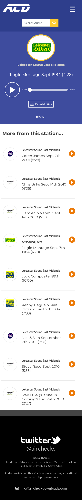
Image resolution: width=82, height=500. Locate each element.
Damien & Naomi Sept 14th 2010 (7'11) (41, 215)
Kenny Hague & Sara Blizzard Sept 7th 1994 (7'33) (41, 309)
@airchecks (41, 448)
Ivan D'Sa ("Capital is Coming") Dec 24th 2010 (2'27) (43, 399)
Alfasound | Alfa (32, 242)
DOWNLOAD (41, 104)
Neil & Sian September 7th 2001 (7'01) (41, 340)
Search (54, 23)
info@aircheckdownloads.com (43, 488)
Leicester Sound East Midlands (41, 150)
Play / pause (12, 90)
